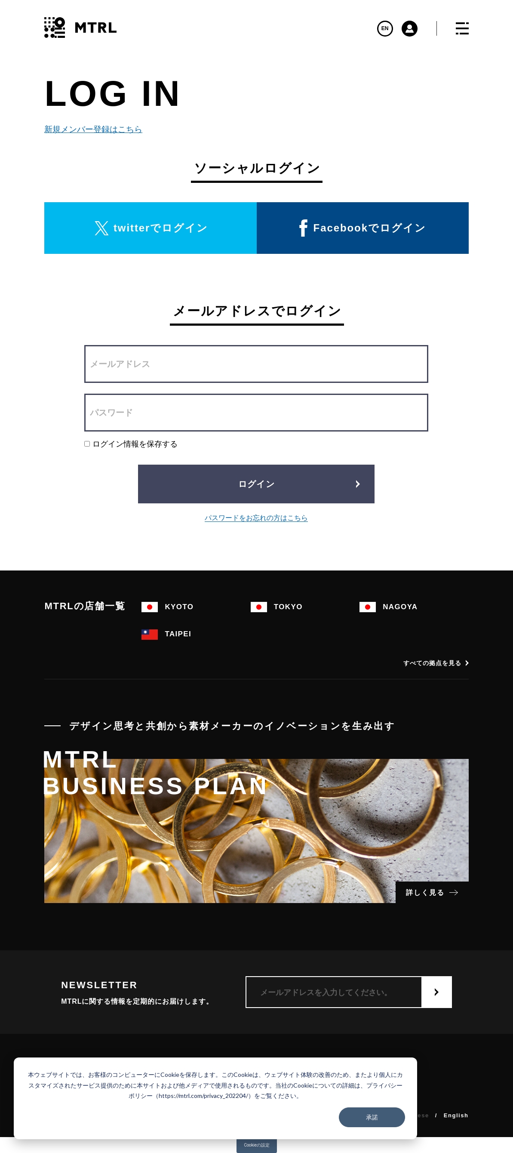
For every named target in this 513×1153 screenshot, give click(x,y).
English (456, 1115)
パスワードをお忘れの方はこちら (256, 518)
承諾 (372, 1117)
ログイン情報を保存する (131, 443)
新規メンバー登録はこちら (89, 129)
